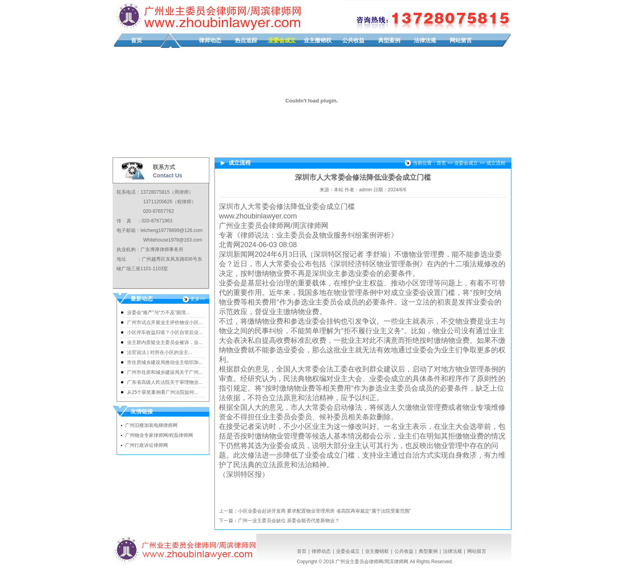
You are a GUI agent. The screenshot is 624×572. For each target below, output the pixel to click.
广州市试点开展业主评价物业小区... (165, 322)
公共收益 (353, 40)
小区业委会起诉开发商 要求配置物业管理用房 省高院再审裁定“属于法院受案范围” (324, 511)
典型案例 (389, 40)
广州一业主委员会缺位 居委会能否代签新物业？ (288, 520)
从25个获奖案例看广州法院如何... (162, 392)
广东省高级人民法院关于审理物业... (165, 382)
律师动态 (210, 40)
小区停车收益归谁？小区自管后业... (165, 332)
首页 (136, 40)
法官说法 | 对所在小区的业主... (159, 352)
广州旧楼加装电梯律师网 (151, 425)
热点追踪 (246, 40)
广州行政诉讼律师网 (146, 445)
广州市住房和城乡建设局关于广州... (165, 372)
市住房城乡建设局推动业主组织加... (165, 362)
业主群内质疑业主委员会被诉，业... (165, 342)
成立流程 (495, 163)
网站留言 (461, 40)
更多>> (197, 299)
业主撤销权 (318, 40)
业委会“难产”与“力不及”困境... (158, 312)
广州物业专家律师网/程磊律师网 (159, 435)
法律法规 (425, 40)
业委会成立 (282, 40)
